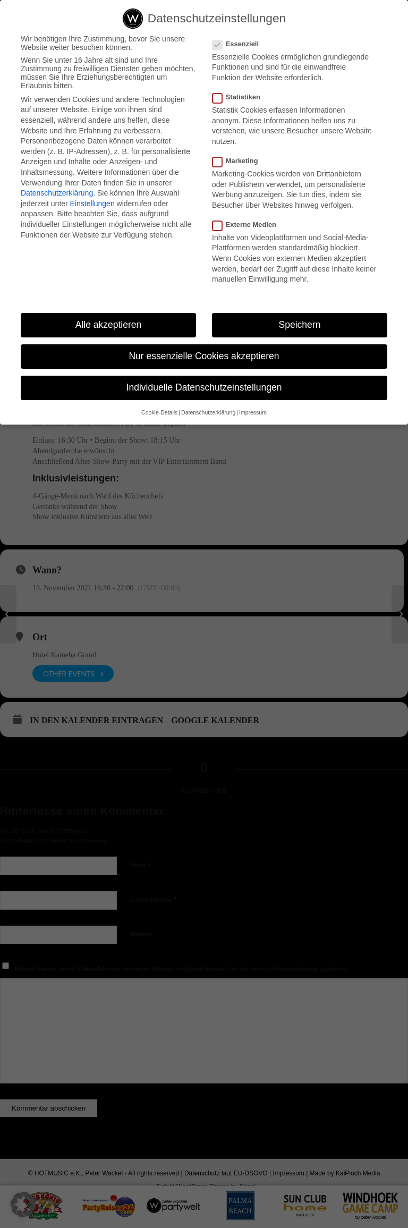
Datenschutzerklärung (57, 193)
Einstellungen (92, 203)
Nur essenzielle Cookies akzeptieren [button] (204, 356)
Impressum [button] (253, 412)
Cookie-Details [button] (159, 412)
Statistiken (240, 97)
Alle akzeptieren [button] (108, 324)
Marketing (239, 161)
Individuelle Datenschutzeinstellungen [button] (204, 387)
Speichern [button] (300, 324)
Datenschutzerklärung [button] (208, 412)
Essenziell (240, 44)
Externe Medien (248, 224)
